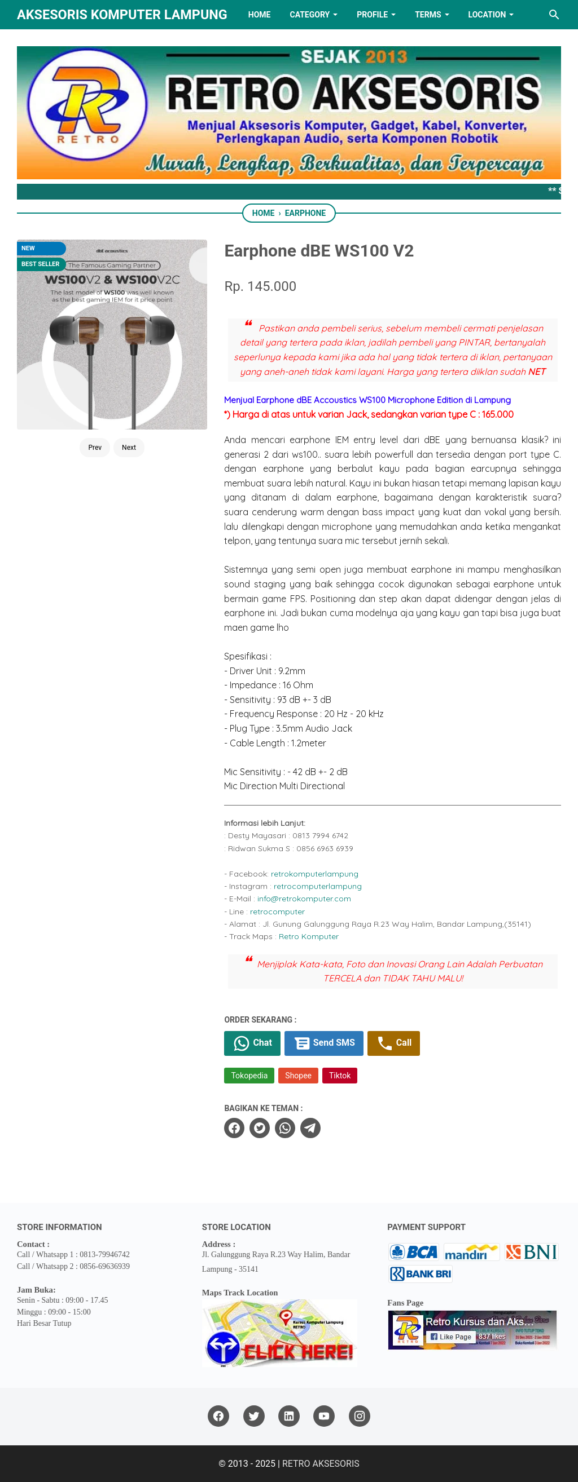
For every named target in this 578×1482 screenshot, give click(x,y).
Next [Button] (129, 448)
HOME (259, 14)
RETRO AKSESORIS (321, 1463)
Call (393, 1043)
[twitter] (259, 1128)
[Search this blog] (554, 14)
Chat (252, 1043)
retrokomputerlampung (314, 874)
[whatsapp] (285, 1128)
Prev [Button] (95, 448)
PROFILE (372, 14)
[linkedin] (289, 1416)
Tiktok (340, 1075)
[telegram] (310, 1128)
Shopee (298, 1075)
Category (310, 14)
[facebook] (234, 1128)
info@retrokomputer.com (304, 898)
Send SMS (324, 1043)
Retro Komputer (309, 936)
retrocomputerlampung (318, 886)
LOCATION (487, 14)
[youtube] (324, 1416)
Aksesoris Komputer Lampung (122, 15)
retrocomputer (277, 911)
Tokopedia (249, 1075)
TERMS (428, 14)
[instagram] (359, 1416)
